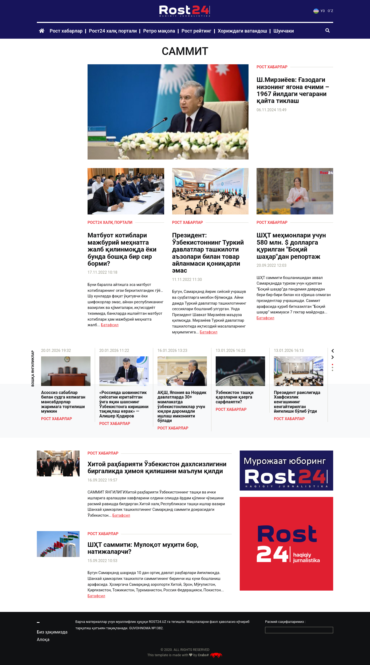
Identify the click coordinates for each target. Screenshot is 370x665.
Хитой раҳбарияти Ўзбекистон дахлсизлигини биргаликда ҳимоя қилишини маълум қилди (157, 468)
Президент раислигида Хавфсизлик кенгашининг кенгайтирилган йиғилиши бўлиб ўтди (297, 402)
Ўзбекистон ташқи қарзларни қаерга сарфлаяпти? (234, 397)
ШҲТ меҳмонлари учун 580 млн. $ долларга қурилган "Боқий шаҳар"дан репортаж (291, 246)
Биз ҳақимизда (52, 632)
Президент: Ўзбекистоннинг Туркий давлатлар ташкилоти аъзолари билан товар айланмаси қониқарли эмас (208, 253)
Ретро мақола (159, 31)
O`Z (330, 11)
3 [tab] (332, 370)
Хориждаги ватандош (242, 31)
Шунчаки (283, 31)
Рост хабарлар (66, 31)
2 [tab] (332, 367)
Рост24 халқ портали (113, 31)
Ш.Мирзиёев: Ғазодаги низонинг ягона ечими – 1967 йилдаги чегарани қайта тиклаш (293, 90)
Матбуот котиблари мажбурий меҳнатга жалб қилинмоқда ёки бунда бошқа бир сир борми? (122, 249)
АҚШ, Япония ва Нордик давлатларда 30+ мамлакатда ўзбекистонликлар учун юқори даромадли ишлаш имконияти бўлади (182, 406)
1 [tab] (332, 364)
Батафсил (110, 325)
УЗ (319, 11)
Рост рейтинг (196, 31)
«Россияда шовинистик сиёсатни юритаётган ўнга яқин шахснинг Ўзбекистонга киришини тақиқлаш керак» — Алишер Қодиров (123, 404)
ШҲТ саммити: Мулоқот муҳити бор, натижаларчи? (143, 548)
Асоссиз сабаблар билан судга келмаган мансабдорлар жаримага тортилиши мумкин (63, 402)
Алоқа (43, 639)
